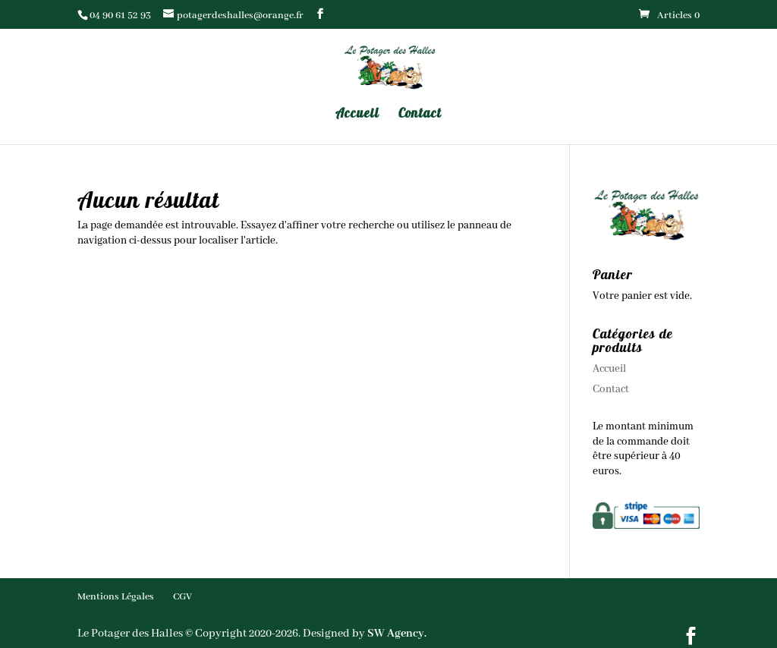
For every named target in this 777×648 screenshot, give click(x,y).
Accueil (357, 114)
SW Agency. (396, 633)
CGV (182, 596)
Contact (420, 114)
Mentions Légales (115, 596)
